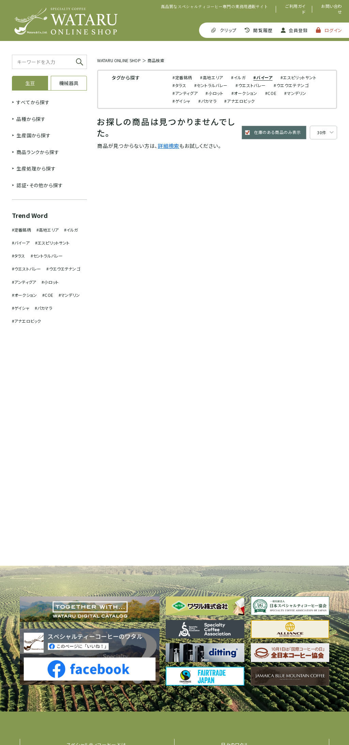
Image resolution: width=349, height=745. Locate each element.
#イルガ (71, 230)
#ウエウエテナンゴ (63, 269)
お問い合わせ (331, 9)
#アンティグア (24, 282)
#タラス (18, 256)
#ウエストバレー (26, 269)
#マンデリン (69, 295)
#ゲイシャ (20, 308)
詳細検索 (168, 145)
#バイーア (21, 243)
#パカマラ (43, 308)
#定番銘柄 (21, 230)
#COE (47, 295)
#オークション (24, 295)
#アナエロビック (26, 321)
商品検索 (156, 60)
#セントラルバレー (47, 256)
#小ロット (50, 282)
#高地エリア (47, 230)
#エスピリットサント (52, 243)
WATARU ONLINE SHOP (119, 60)
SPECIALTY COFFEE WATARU (66, 21)
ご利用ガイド (295, 9)
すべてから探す (33, 102)
